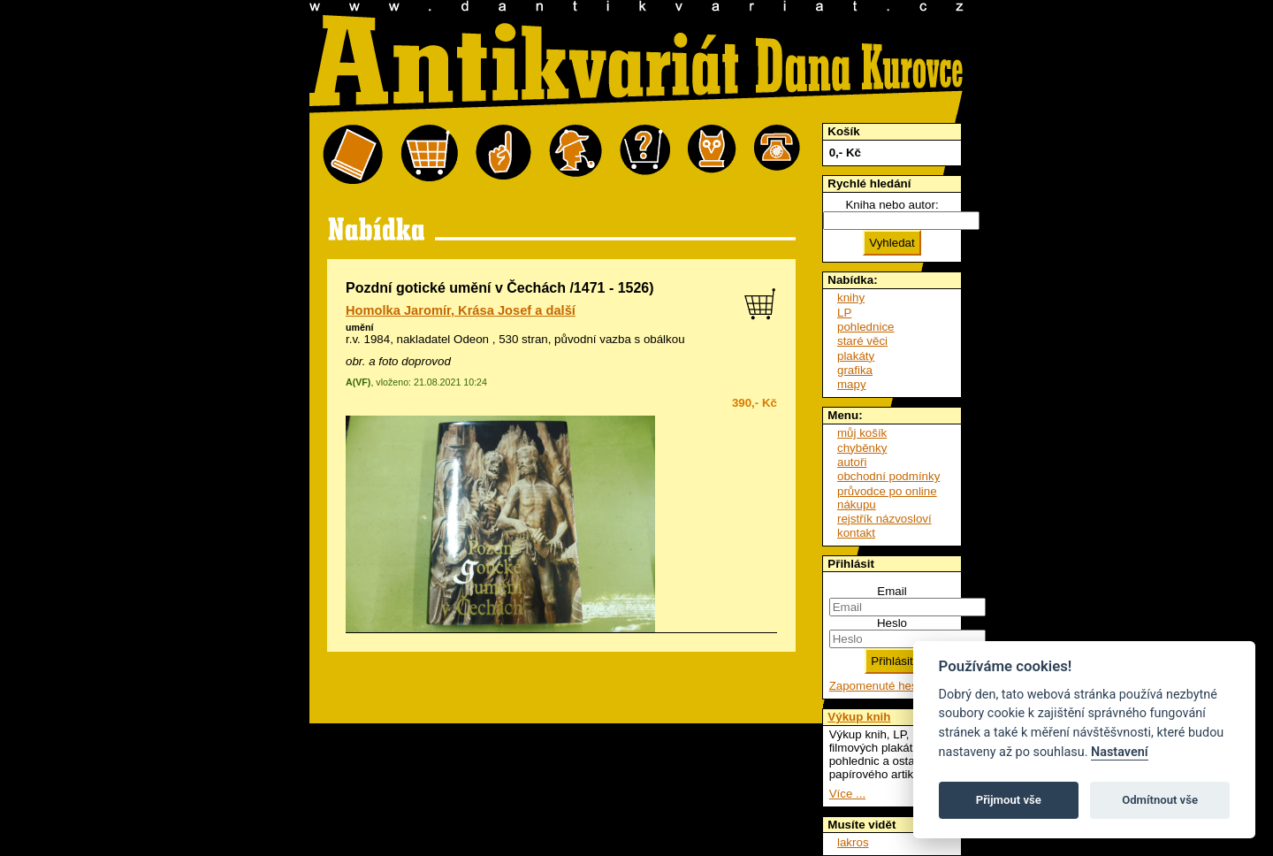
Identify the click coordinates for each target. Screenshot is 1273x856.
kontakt (856, 532)
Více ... (847, 793)
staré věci (862, 341)
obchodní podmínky (888, 476)
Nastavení (1119, 752)
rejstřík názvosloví (884, 518)
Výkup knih (858, 716)
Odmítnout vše (1160, 799)
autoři (851, 462)
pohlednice (865, 326)
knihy (851, 297)
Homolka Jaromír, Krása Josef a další (461, 310)
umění (359, 327)
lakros (853, 842)
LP (844, 312)
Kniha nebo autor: (891, 204)
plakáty (855, 356)
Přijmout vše (1008, 799)
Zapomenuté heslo (877, 685)
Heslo (892, 623)
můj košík (862, 432)
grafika (855, 370)
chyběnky (862, 448)
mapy (851, 384)
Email (891, 591)
